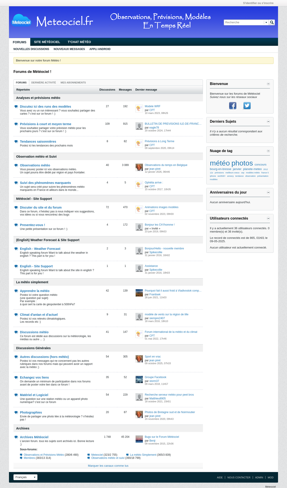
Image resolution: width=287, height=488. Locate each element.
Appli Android (100, 49)
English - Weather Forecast (40, 249)
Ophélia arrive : (154, 182)
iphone (213, 176)
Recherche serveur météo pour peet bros (169, 394)
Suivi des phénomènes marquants (45, 183)
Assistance (151, 266)
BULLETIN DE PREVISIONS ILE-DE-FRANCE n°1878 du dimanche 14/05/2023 (174, 123)
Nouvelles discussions (31, 49)
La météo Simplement (143, 454)
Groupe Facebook (155, 377)
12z (211, 173)
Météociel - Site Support (34, 198)
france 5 (265, 173)
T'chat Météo (79, 42)
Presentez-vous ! (32, 225)
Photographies (31, 412)
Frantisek (154, 294)
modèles (213, 179)
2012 (265, 169)
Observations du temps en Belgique (166, 165)
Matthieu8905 (157, 398)
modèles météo (253, 173)
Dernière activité (43, 82)
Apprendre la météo (34, 291)
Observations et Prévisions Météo (44, 454)
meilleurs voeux (233, 173)
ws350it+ (221, 176)
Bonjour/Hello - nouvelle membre (164, 248)
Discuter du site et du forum (41, 207)
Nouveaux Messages (69, 49)
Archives (22, 428)
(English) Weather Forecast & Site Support (47, 240)
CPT (152, 110)
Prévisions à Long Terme (159, 141)
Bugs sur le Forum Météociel (162, 436)
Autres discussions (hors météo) (44, 357)
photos (242, 163)
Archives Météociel (34, 437)
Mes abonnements (73, 82)
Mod (271, 477)
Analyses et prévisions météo (38, 98)
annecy (230, 176)
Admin (259, 477)
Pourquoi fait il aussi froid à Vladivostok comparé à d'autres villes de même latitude (174, 290)
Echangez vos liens (34, 377)
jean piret (154, 168)
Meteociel (97, 454)
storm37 (154, 381)
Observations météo (35, 165)
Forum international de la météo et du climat (171, 331)
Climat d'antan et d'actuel (39, 314)
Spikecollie (155, 252)
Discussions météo (34, 332)
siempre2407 (157, 318)
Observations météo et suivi (107, 458)
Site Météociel (47, 42)
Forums (19, 42)
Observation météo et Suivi (36, 156)
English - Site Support (36, 266)
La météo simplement (32, 282)
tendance (239, 176)
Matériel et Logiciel (34, 395)
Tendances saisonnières (38, 141)
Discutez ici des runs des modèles (45, 106)
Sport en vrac (153, 356)
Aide (220, 477)
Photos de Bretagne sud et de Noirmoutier (170, 412)
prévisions (219, 173)
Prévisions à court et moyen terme (45, 124)
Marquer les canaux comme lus (108, 465)
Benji (152, 440)
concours (260, 164)
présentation (263, 176)
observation (250, 176)
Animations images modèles (161, 207)
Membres (29, 458)
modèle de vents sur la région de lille (167, 314)
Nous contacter (238, 477)
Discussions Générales (33, 348)
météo (220, 163)
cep (242, 173)
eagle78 (154, 127)
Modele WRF (153, 106)
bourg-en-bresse (220, 169)
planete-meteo (252, 169)
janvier (237, 169)
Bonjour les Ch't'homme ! (160, 224)
